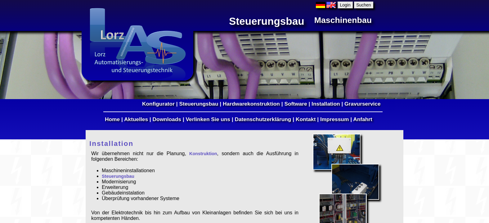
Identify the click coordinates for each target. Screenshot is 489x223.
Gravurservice (362, 104)
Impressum (334, 119)
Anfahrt (362, 119)
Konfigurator (158, 104)
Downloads (167, 119)
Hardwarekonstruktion (251, 104)
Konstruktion (203, 153)
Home (112, 119)
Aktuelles (136, 119)
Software (295, 104)
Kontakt (306, 119)
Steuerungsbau (198, 104)
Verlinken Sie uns (208, 119)
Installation (326, 104)
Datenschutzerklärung (263, 119)
